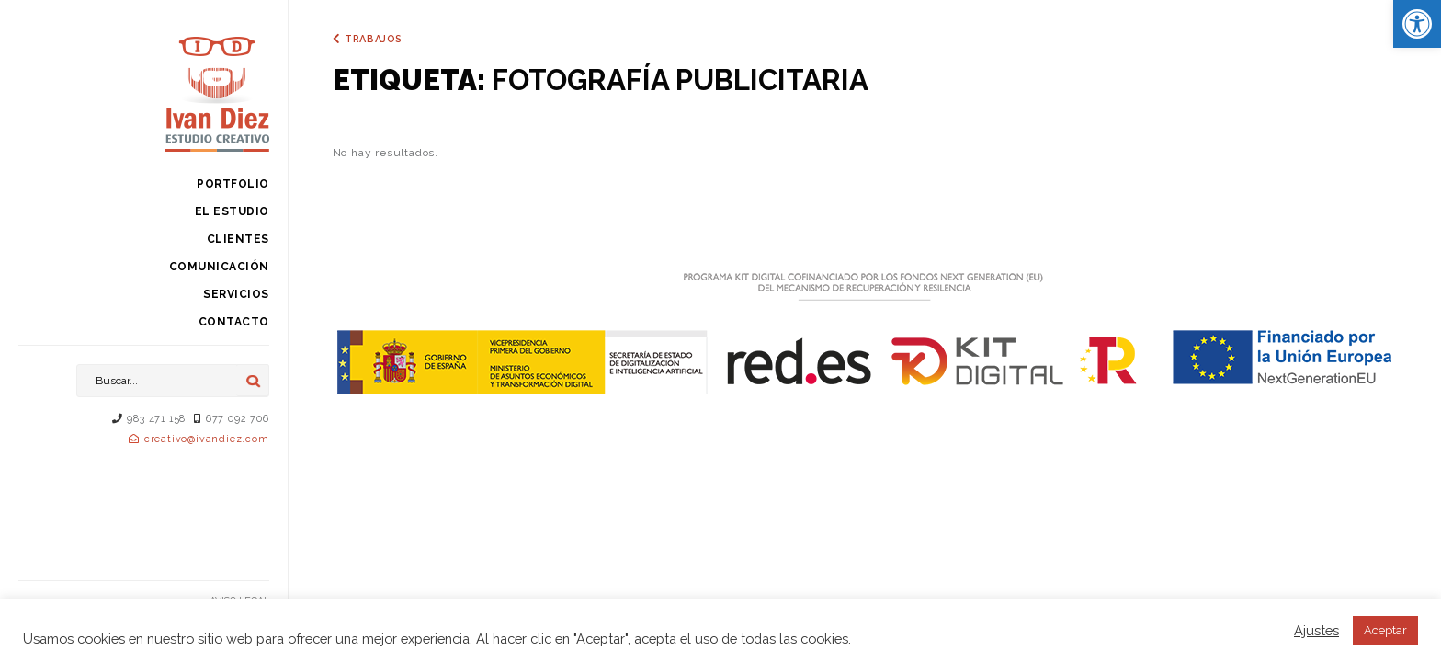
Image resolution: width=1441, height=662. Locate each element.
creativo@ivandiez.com (206, 439)
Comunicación (219, 266)
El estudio (232, 211)
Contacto (234, 321)
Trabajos (374, 39)
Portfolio (233, 183)
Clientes (238, 239)
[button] (1417, 24)
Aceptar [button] (1385, 630)
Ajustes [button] (1316, 630)
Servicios (236, 294)
